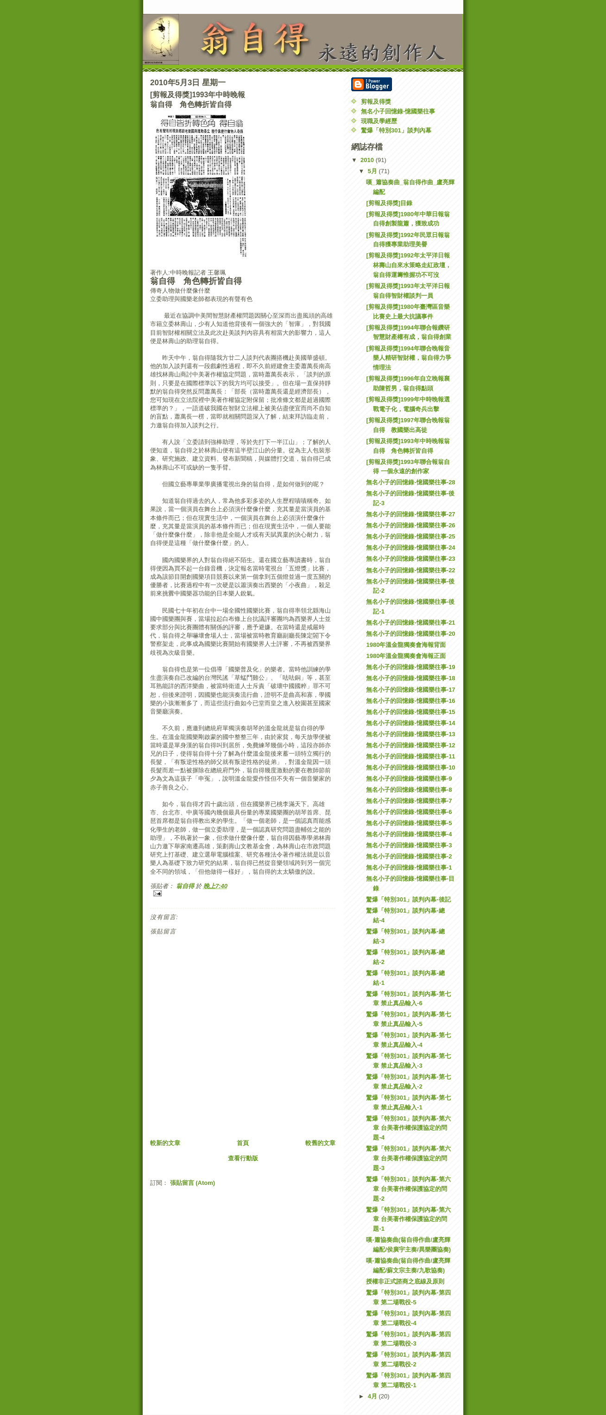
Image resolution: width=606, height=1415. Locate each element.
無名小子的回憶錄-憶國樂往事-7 (409, 800)
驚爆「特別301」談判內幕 (396, 130)
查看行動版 (243, 1158)
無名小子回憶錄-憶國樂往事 (398, 111)
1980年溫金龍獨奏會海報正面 (406, 655)
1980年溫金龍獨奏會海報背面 (406, 644)
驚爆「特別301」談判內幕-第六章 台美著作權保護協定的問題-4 (408, 1128)
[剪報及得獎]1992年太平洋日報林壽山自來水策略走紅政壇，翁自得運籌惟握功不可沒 (408, 265)
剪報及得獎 (376, 101)
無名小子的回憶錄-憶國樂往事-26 (410, 525)
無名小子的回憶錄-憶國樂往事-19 (410, 667)
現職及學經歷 (379, 121)
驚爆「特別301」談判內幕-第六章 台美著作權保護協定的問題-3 (408, 1158)
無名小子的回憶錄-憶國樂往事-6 (409, 811)
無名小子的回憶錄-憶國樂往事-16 (410, 700)
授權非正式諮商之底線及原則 (405, 1281)
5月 (373, 171)
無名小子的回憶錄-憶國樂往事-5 (409, 823)
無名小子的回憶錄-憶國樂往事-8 (409, 789)
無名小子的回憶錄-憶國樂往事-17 (410, 689)
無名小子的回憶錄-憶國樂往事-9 (409, 778)
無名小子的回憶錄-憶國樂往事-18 (410, 678)
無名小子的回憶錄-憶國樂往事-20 (410, 633)
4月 (373, 1396)
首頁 (243, 1143)
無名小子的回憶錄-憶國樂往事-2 (409, 856)
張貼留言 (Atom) (192, 1182)
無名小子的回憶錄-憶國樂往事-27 (410, 514)
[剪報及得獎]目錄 (389, 203)
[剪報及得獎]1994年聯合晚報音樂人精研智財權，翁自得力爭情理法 (408, 358)
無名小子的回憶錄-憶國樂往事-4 (409, 834)
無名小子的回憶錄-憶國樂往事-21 (410, 622)
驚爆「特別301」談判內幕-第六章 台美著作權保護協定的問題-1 (408, 1219)
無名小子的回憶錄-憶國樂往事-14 (410, 723)
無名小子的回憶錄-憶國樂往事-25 (410, 536)
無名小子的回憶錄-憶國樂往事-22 (410, 570)
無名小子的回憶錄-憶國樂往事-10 (410, 767)
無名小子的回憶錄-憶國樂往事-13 (410, 734)
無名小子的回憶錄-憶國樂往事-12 (410, 745)
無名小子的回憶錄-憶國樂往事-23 (410, 558)
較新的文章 (165, 1143)
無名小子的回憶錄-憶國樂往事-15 (410, 711)
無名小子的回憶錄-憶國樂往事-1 (409, 867)
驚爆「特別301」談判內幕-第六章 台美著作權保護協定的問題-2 (408, 1189)
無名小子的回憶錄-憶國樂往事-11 (410, 756)
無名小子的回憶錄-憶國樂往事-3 (409, 845)
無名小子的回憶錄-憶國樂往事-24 (410, 547)
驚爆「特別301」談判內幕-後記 (408, 899)
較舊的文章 (320, 1143)
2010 (368, 160)
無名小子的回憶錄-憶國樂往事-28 (410, 482)
